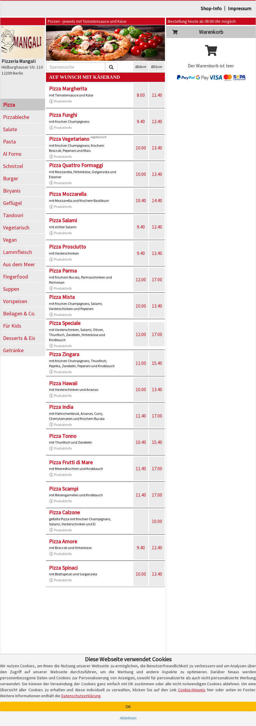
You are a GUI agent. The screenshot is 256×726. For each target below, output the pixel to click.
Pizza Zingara (64, 354)
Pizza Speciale (64, 323)
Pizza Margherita (68, 88)
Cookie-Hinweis (192, 689)
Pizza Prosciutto (67, 246)
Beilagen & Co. (19, 313)
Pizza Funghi (63, 114)
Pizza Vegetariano (69, 138)
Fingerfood (15, 276)
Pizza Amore (63, 541)
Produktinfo (60, 101)
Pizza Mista (62, 297)
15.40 (157, 363)
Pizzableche (16, 117)
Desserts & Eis (19, 338)
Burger (10, 178)
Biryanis (12, 190)
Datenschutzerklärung (81, 695)
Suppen (11, 288)
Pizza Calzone (64, 512)
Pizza (9, 104)
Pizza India (61, 406)
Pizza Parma (63, 270)
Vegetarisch (16, 227)
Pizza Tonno (62, 435)
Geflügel (12, 202)
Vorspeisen (15, 301)
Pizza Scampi (63, 488)
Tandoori (13, 215)
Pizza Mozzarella (67, 193)
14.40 (157, 200)
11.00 (141, 363)
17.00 (157, 279)
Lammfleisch (17, 252)
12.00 (141, 279)
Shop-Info (211, 8)
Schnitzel (13, 166)
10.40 (141, 200)
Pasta (9, 141)
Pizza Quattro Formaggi (76, 165)
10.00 (141, 148)
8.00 (141, 95)
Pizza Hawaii (63, 383)
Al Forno (12, 153)
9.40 (141, 121)
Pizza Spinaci (63, 567)
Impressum (239, 8)
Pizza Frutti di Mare (71, 462)
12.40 (157, 121)
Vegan (10, 239)
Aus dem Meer (19, 264)
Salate (10, 129)
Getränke (13, 350)
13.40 (157, 148)
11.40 (157, 95)
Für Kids (12, 325)
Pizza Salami (63, 220)
